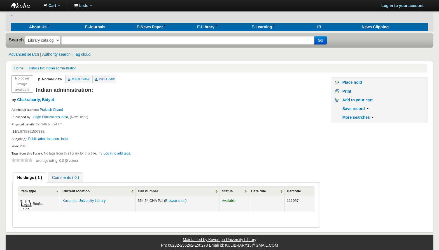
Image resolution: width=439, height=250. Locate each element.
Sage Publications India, (51, 117)
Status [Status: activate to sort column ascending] (227, 191)
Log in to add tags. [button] (117, 153)
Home (18, 68)
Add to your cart (357, 100)
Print (346, 91)
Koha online (25, 5)
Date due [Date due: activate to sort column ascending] (258, 191)
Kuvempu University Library (84, 201)
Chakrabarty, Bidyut (35, 99)
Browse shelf (175, 201)
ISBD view (107, 79)
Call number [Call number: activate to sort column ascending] (148, 191)
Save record (355, 108)
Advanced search (24, 54)
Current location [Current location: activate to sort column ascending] (76, 191)
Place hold (352, 82)
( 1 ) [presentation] (29, 177)
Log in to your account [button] (402, 5)
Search (16, 39)
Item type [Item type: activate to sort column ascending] (28, 191)
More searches (358, 117)
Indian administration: (53, 68)
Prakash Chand (51, 110)
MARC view (81, 79)
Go (320, 40)
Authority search (56, 54)
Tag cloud (82, 54)
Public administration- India (48, 139)
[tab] (29, 177)
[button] (51, 5)
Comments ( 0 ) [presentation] (65, 177)
